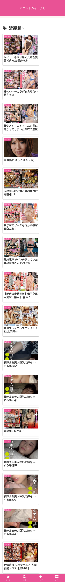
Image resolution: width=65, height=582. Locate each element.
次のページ (32, 535)
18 (37, 547)
